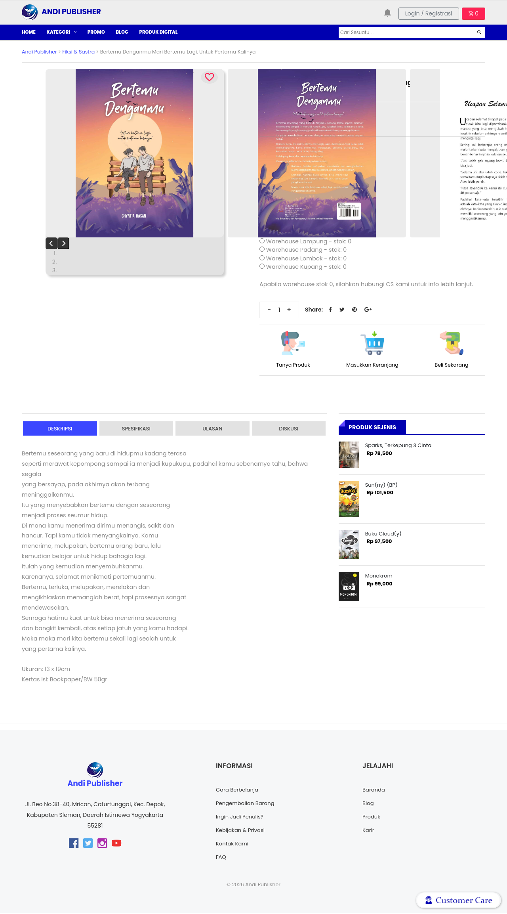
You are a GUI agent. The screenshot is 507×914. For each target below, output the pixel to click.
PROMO (96, 32)
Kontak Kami (233, 844)
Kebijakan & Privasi (242, 831)
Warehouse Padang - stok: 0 (306, 250)
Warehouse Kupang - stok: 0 (306, 267)
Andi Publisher (39, 51)
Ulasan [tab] (212, 429)
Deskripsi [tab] (59, 429)
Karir (368, 831)
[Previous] (51, 243)
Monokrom (379, 575)
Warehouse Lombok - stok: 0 (306, 258)
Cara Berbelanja (238, 790)
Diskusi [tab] (288, 429)
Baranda (374, 790)
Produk (371, 817)
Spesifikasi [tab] (136, 429)
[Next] (63, 243)
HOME (29, 32)
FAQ (221, 858)
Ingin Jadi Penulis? (241, 817)
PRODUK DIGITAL (158, 32)
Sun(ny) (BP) (381, 485)
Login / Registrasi (428, 13)
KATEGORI (61, 32)
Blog (368, 804)
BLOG (122, 32)
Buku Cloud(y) (383, 533)
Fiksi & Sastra (78, 51)
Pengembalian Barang (247, 804)
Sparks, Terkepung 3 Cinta (398, 445)
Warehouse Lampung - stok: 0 (309, 241)
